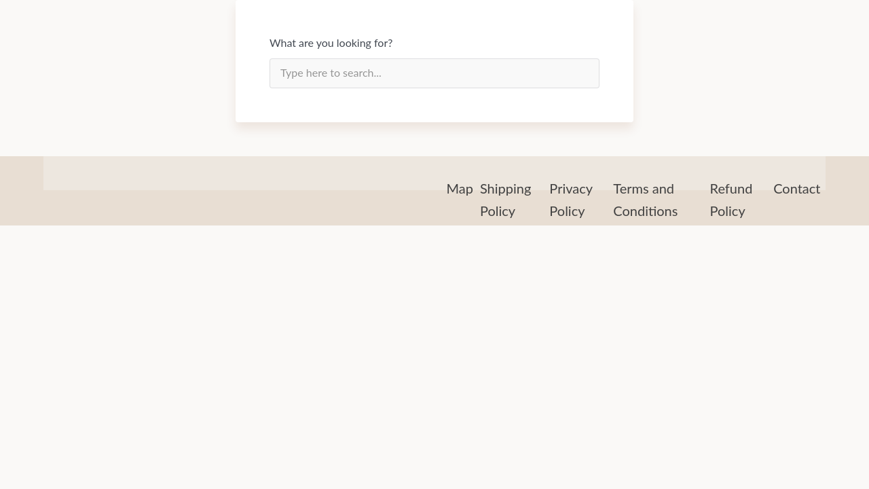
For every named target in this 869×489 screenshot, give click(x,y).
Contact (796, 188)
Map (460, 188)
